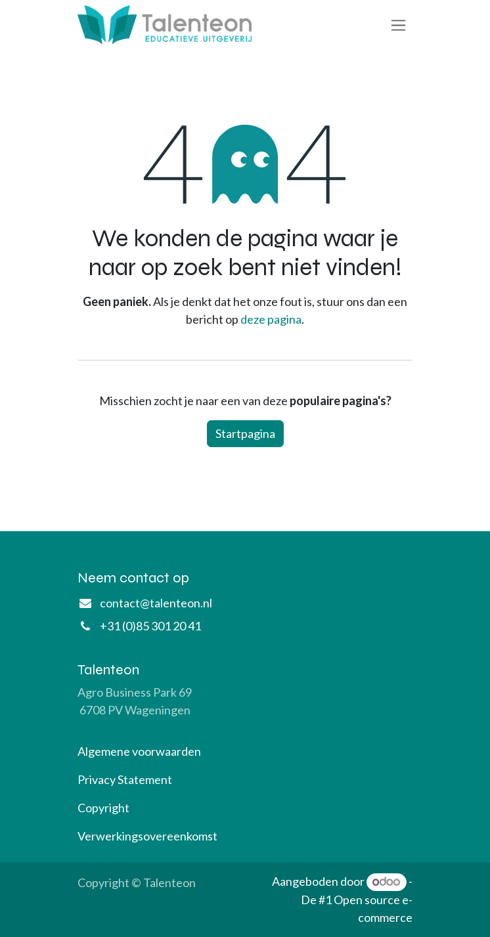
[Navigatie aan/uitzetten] (398, 25)
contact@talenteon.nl (156, 603)
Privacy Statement (125, 779)
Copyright (103, 807)
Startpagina (245, 433)
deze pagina (270, 319)
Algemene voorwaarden (139, 751)
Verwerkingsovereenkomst (147, 836)
